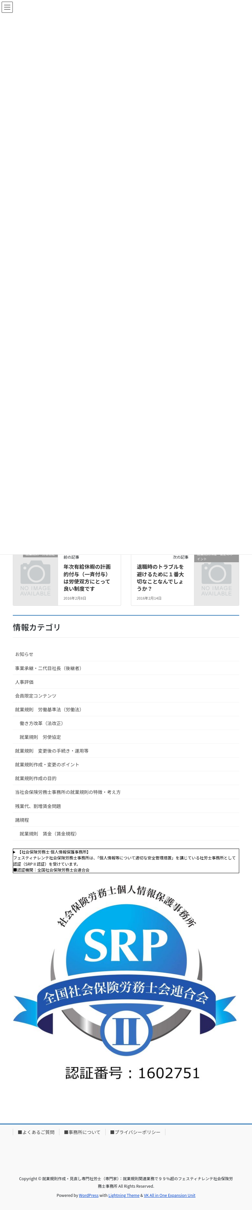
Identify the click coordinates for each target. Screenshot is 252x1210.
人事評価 (24, 682)
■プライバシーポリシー (135, 1132)
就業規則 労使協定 (40, 737)
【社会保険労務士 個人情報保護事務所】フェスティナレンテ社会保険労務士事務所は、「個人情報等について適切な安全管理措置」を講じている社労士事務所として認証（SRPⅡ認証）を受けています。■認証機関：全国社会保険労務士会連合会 (124, 861)
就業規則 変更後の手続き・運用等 (52, 750)
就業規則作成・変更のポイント (47, 764)
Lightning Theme (123, 1195)
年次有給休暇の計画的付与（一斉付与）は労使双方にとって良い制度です (87, 577)
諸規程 (22, 819)
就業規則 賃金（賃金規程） (49, 833)
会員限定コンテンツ (35, 695)
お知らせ (24, 654)
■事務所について (82, 1132)
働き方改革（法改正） (43, 723)
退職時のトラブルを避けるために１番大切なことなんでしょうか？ (160, 577)
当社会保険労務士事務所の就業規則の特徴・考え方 (68, 792)
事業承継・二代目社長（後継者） (49, 668)
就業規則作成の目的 (35, 778)
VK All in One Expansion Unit (170, 1195)
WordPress (89, 1195)
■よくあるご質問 (36, 1132)
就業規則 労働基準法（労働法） (49, 709)
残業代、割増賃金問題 (38, 806)
